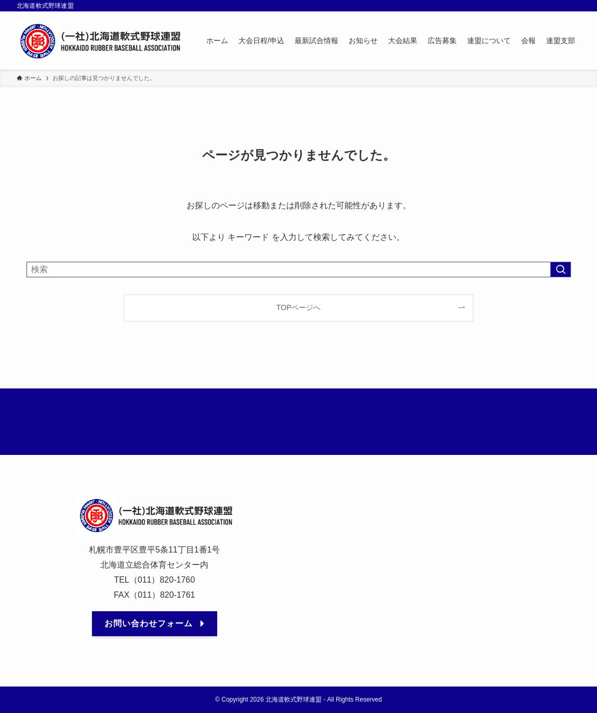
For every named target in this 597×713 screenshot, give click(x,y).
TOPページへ (298, 307)
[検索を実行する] (560, 269)
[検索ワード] (298, 269)
